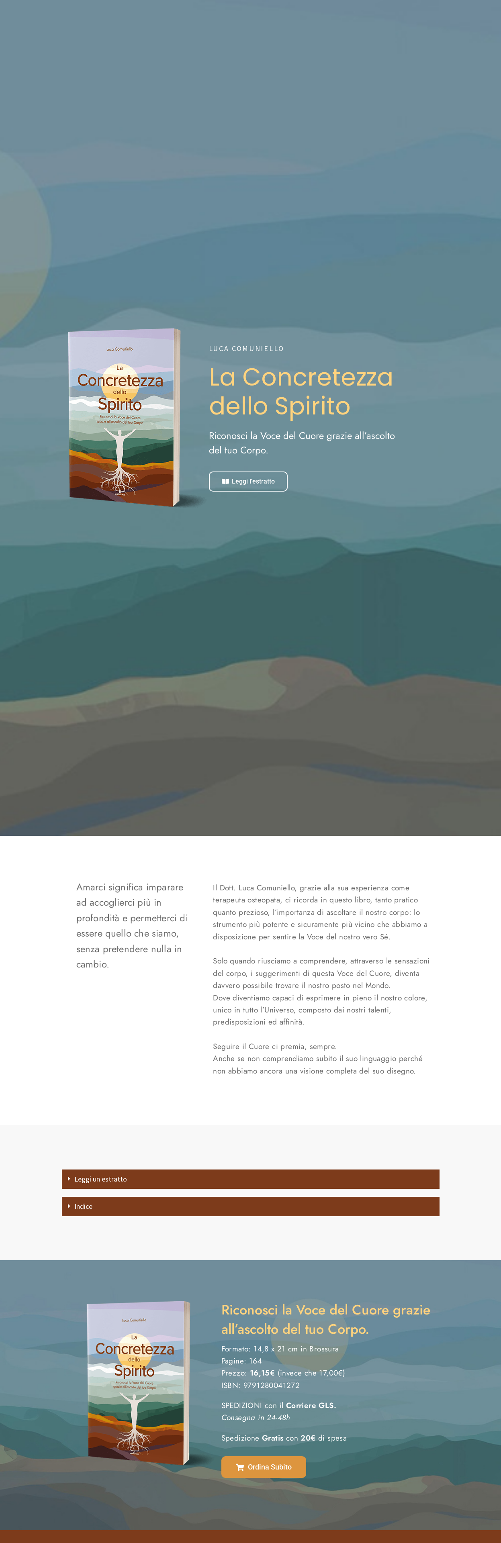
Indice (86, 1210)
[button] (251, 1180)
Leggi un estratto (109, 1180)
